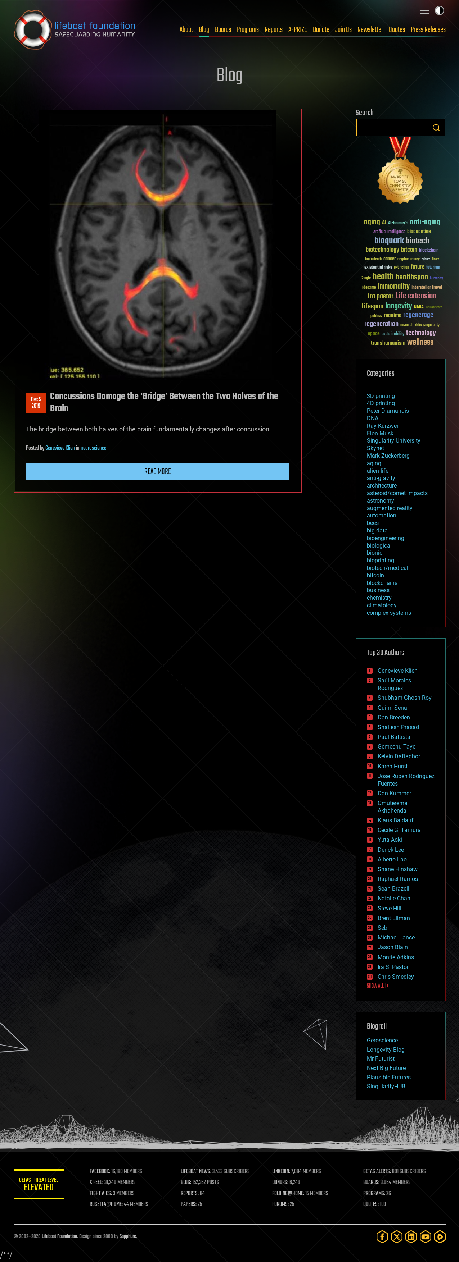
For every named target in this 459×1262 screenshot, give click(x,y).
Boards (223, 30)
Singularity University (393, 440)
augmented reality (390, 508)
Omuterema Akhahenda (393, 807)
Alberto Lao (392, 859)
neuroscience (93, 448)
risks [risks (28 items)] (418, 325)
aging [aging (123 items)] (372, 222)
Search (436, 127)
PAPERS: (189, 1204)
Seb (382, 927)
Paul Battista (394, 736)
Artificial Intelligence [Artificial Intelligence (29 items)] (389, 232)
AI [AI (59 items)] (384, 223)
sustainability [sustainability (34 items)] (393, 334)
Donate (321, 30)
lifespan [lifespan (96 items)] (372, 306)
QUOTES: (371, 1204)
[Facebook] (382, 1236)
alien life (377, 470)
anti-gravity (381, 478)
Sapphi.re (128, 1237)
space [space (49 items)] (374, 333)
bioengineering (385, 538)
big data (377, 530)
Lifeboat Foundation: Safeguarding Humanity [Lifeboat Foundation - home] (75, 30)
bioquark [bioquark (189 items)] (389, 241)
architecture (382, 485)
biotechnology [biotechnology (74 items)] (382, 250)
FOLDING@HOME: (288, 1193)
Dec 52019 (36, 403)
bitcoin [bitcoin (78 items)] (409, 250)
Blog (204, 30)
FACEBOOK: (100, 1171)
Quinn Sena (392, 707)
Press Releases (428, 30)
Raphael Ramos (398, 878)
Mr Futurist (381, 1058)
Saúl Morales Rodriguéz (394, 684)
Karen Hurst (393, 766)
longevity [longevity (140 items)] (398, 306)
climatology (382, 605)
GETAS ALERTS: (377, 1171)
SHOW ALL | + (378, 986)
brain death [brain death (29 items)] (373, 259)
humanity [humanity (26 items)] (436, 278)
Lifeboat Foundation (59, 1237)
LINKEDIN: (281, 1171)
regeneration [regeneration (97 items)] (381, 324)
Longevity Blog (386, 1049)
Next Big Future (386, 1068)
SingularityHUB (386, 1086)
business (378, 590)
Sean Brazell (393, 888)
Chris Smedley (396, 976)
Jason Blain (393, 947)
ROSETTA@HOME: (106, 1204)
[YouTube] (425, 1236)
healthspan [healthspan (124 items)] (412, 277)
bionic (374, 552)
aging (374, 463)
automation (381, 515)
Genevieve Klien (60, 448)
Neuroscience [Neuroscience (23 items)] (434, 308)
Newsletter (370, 30)
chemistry (379, 597)
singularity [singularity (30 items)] (431, 325)
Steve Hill (389, 908)
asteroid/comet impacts (397, 493)
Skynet (375, 448)
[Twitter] (396, 1236)
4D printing (381, 403)
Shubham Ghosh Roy (405, 697)
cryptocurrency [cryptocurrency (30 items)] (408, 259)
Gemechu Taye (396, 746)
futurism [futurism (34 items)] (433, 267)
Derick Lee (391, 849)
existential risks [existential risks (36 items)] (378, 267)
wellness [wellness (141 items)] (420, 342)
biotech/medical (387, 567)
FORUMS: (280, 1204)
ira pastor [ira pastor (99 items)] (380, 296)
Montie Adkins (396, 957)
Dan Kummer (394, 793)
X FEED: (97, 1182)
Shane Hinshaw (398, 869)
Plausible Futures (389, 1077)
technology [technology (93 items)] (421, 333)
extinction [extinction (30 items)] (401, 267)
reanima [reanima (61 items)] (392, 315)
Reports (274, 30)
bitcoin (375, 575)
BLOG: (186, 1182)
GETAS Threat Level (38, 1185)
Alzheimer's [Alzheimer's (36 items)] (398, 223)
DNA (372, 418)
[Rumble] (440, 1236)
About (186, 30)
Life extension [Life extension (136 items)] (415, 296)
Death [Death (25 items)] (435, 259)
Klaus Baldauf (396, 820)
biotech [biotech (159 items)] (417, 241)
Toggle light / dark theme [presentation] (439, 10)
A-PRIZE (297, 30)
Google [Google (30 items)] (366, 278)
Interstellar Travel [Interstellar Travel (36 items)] (426, 288)
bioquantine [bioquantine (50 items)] (419, 231)
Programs (248, 30)
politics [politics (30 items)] (376, 316)
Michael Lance (396, 937)
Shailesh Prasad (398, 727)
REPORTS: (190, 1193)
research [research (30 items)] (406, 325)
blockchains (382, 583)
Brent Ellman (394, 918)
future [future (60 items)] (417, 267)
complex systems (389, 612)
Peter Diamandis (388, 410)
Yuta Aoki (390, 839)
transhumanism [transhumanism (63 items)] (388, 343)
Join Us (343, 30)
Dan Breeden (394, 717)
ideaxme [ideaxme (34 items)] (369, 288)
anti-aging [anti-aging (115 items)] (425, 222)
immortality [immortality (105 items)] (394, 286)
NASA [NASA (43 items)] (419, 307)
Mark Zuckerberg (388, 455)
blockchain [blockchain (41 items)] (428, 250)
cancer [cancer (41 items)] (389, 259)
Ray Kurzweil (383, 425)
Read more (157, 472)
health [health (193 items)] (383, 277)
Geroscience (382, 1040)
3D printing (381, 396)
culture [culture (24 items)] (426, 259)
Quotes (397, 30)
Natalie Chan (394, 898)
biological (379, 545)
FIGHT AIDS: (101, 1193)
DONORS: (280, 1182)
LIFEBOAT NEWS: (196, 1171)
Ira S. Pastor (393, 967)
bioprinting (380, 560)
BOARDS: (371, 1182)
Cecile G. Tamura (399, 830)
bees (373, 523)
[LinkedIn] (411, 1236)
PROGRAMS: (374, 1193)
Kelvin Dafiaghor (399, 756)
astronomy (380, 500)
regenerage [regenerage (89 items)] (418, 315)
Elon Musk (380, 433)
